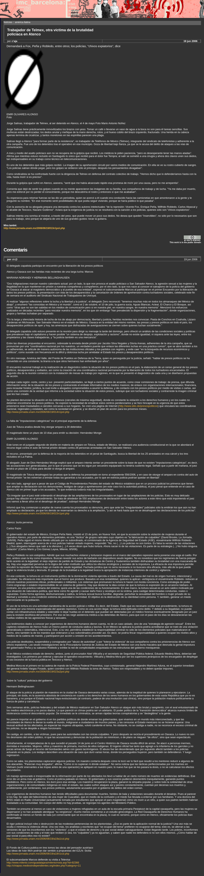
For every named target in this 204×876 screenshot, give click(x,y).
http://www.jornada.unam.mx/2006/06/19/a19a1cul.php (38, 838)
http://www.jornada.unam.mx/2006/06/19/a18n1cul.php (38, 853)
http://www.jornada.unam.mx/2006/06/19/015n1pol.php (38, 513)
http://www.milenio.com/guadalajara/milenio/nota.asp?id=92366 (43, 862)
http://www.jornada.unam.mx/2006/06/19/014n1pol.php (38, 411)
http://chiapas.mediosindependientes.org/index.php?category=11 (44, 865)
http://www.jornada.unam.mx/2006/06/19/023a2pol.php (38, 671)
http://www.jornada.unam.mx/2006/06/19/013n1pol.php (34, 228)
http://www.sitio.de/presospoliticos (138, 405)
